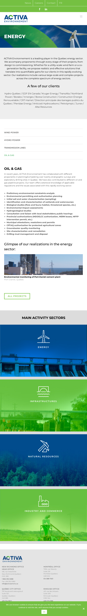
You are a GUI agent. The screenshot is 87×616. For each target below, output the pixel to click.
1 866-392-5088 (7, 579)
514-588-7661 (48, 579)
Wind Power (11, 132)
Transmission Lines (15, 148)
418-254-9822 (7, 601)
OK (44, 612)
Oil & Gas (9, 155)
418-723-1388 (48, 601)
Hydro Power (12, 140)
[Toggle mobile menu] (81, 16)
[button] (6, 267)
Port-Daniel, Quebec (32, 278)
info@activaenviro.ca (10, 584)
